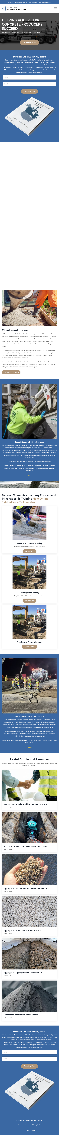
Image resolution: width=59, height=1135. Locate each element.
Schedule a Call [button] (29, 42)
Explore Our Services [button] (11, 372)
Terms (27, 1125)
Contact (20, 1125)
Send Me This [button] (29, 91)
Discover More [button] (29, 551)
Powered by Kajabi (29, 1130)
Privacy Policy (36, 1125)
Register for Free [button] (29, 647)
